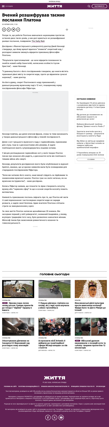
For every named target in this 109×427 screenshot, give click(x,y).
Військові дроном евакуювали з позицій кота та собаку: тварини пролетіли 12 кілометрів (90, 344)
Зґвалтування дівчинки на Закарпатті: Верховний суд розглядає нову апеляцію (16, 343)
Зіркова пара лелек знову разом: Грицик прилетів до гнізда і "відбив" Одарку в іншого (17, 306)
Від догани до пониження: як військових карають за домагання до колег (90, 116)
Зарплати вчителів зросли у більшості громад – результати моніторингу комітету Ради (90, 133)
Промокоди (100, 386)
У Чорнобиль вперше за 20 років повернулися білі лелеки (90, 154)
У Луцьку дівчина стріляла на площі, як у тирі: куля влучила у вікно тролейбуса (53, 305)
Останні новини (86, 99)
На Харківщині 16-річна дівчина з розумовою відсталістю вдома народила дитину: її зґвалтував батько (91, 106)
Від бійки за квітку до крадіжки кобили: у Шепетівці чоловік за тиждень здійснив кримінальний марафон (90, 144)
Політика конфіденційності (28, 386)
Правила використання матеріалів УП (55, 386)
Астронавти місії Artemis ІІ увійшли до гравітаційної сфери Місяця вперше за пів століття (52, 344)
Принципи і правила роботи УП (83, 386)
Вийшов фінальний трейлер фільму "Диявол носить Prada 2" (91, 125)
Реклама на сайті (10, 386)
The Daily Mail (38, 41)
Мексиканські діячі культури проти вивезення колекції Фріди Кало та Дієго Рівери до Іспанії (90, 306)
